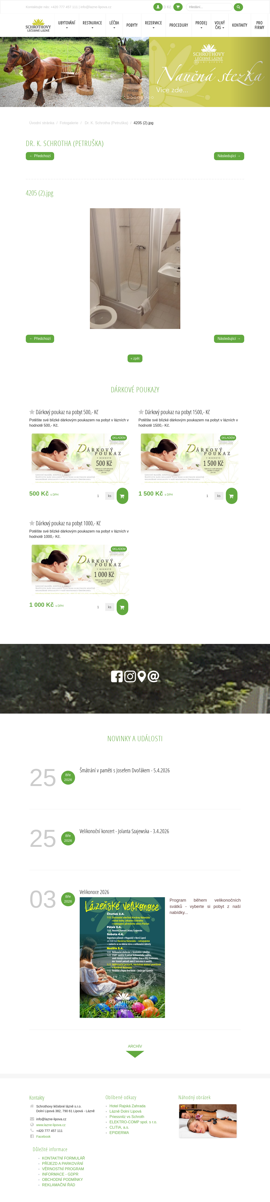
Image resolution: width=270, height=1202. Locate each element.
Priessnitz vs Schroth (126, 1117)
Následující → (229, 156)
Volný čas (220, 25)
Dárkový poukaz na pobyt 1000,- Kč (68, 523)
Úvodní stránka (41, 123)
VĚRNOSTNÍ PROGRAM (63, 1169)
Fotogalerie (69, 123)
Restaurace (92, 24)
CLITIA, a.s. (119, 1127)
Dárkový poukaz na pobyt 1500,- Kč (177, 412)
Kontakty (239, 25)
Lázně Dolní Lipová (125, 1111)
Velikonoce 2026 (94, 891)
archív (135, 1046)
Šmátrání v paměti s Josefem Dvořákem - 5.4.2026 (125, 770)
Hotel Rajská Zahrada (127, 1106)
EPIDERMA (119, 1133)
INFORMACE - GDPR (60, 1174)
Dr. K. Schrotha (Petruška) (106, 123)
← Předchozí (40, 156)
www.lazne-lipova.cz (51, 1125)
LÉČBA (114, 24)
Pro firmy (259, 25)
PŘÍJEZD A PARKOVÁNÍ (62, 1164)
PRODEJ (201, 24)
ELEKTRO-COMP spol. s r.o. (133, 1122)
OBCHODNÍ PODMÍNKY (62, 1180)
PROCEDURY (178, 25)
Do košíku (122, 496)
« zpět (135, 358)
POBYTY (132, 25)
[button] (20, 72)
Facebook (43, 1136)
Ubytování (66, 24)
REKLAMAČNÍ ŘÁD (58, 1185)
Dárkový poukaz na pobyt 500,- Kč (67, 412)
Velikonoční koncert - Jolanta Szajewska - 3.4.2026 (124, 831)
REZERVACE (153, 24)
